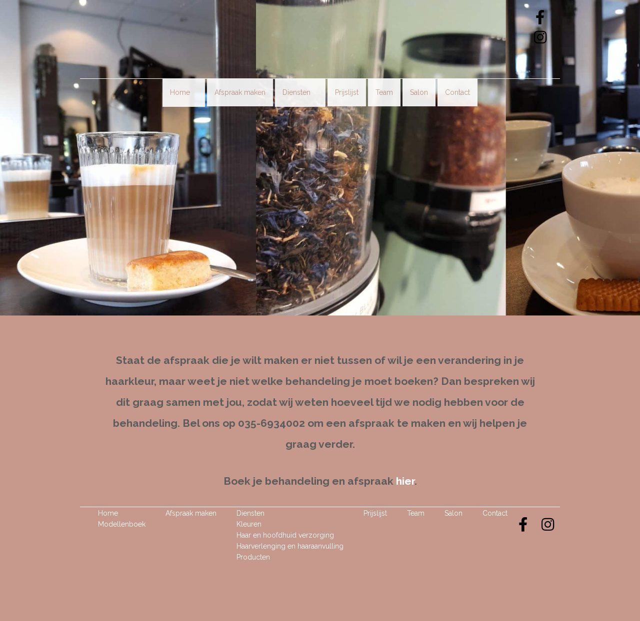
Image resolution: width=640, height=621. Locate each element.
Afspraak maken (240, 92)
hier (405, 481)
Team (384, 92)
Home (184, 92)
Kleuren (249, 524)
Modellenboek (122, 524)
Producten (253, 557)
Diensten (300, 92)
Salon (419, 92)
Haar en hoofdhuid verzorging (285, 535)
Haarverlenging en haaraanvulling (290, 546)
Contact (457, 92)
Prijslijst (346, 92)
